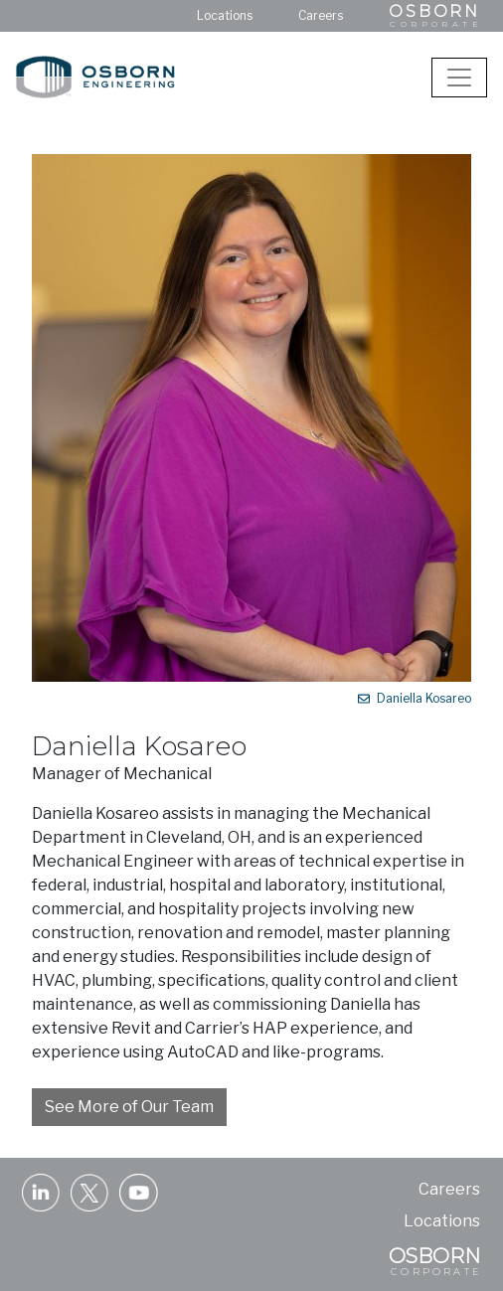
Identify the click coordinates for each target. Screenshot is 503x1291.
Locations (224, 15)
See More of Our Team (129, 1106)
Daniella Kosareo (414, 698)
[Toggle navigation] (459, 77)
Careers (320, 15)
